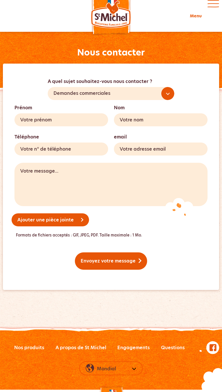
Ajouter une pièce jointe (50, 219)
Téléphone (26, 137)
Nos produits (29, 347)
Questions (173, 347)
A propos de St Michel (81, 347)
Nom (119, 107)
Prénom (23, 107)
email (120, 137)
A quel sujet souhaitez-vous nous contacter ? (100, 81)
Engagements (133, 347)
